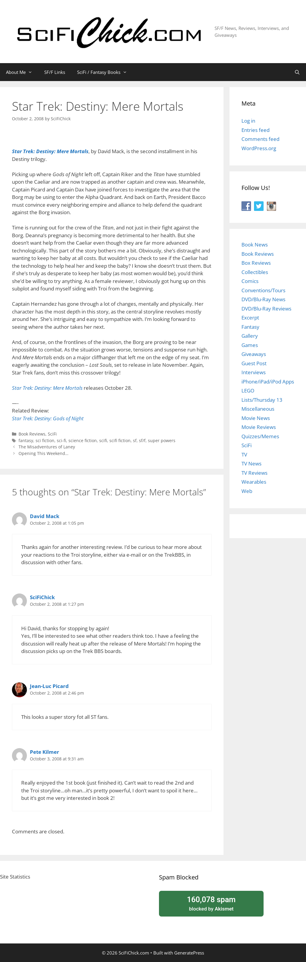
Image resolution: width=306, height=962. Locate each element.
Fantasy (250, 326)
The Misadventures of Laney (47, 447)
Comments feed (260, 139)
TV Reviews (254, 472)
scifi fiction (120, 440)
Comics (249, 281)
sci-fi (61, 440)
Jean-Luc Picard (49, 686)
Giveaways (253, 354)
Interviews (253, 372)
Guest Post (254, 363)
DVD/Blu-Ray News (263, 299)
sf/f (142, 440)
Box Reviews (256, 262)
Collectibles (254, 272)
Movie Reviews (258, 427)
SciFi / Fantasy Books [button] (105, 72)
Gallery (249, 335)
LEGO (247, 390)
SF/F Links (54, 72)
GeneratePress (189, 953)
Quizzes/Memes (260, 436)
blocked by (211, 903)
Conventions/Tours (263, 290)
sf (135, 440)
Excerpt (250, 317)
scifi (103, 440)
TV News (251, 463)
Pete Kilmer (44, 751)
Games (249, 345)
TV (244, 454)
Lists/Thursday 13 (261, 399)
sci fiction (45, 440)
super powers (161, 440)
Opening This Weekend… (43, 453)
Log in (248, 120)
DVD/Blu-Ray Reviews (266, 308)
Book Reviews (32, 434)
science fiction (82, 440)
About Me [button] (22, 72)
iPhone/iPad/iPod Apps (267, 381)
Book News (254, 244)
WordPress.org (258, 148)
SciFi (52, 434)
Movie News (255, 418)
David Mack (44, 516)
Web (246, 491)
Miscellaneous (257, 408)
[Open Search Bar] (297, 72)
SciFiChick (42, 597)
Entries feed (255, 130)
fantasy (26, 440)
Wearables (253, 481)
